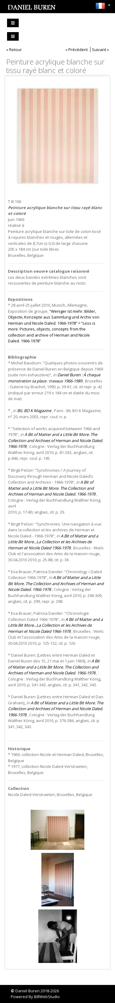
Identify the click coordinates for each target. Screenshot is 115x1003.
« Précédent (76, 49)
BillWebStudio (47, 996)
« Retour (14, 49)
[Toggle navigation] (13, 23)
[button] (101, 6)
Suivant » (100, 49)
